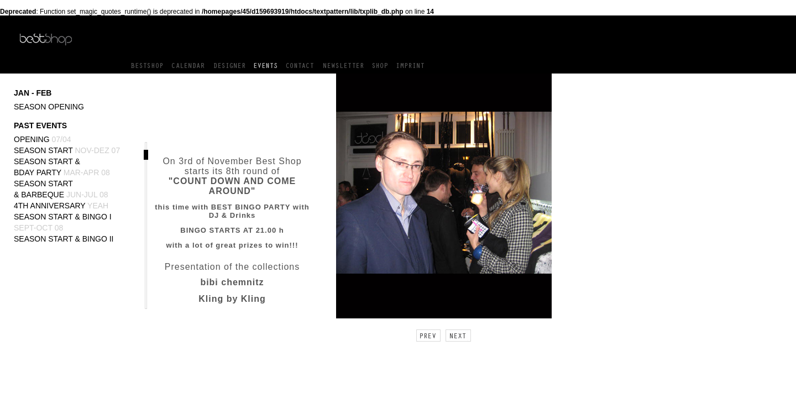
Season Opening (49, 106)
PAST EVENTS (40, 125)
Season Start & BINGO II (64, 238)
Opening (42, 139)
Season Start (67, 150)
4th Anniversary (61, 205)
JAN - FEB (32, 92)
